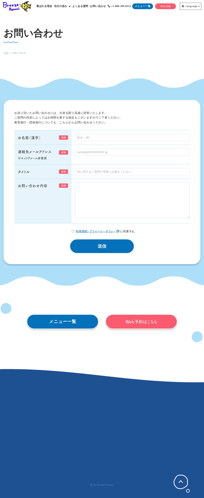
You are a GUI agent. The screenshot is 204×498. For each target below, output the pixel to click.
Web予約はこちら (141, 321)
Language (189, 6)
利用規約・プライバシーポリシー (96, 231)
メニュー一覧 (143, 6)
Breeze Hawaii (17, 6)
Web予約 (165, 6)
